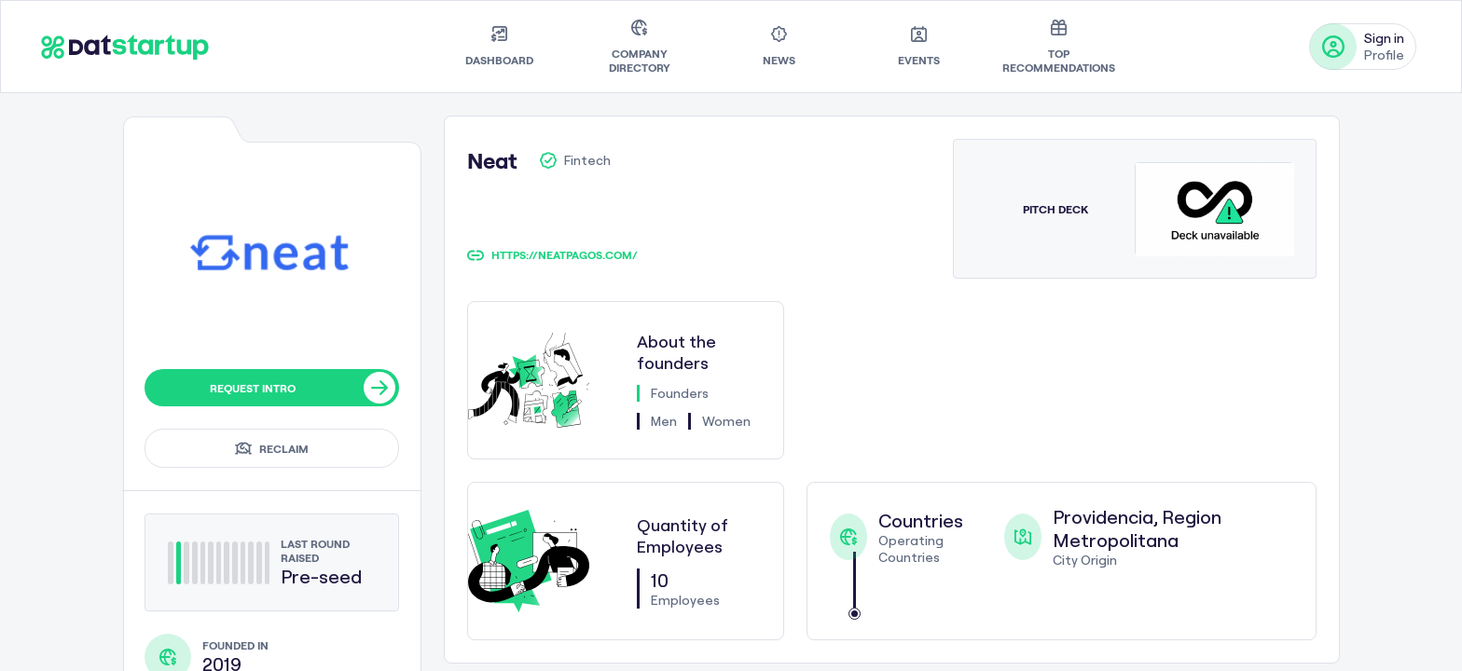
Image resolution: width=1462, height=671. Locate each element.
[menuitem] (499, 46)
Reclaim (272, 448)
